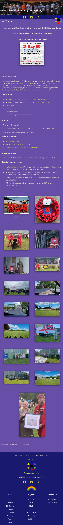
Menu (7, 21)
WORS (31, 503)
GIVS (31, 506)
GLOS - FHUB (31, 512)
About (10, 499)
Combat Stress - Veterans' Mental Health (22, 148)
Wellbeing (31, 516)
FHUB (31, 509)
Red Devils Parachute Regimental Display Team (28, 99)
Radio (10, 519)
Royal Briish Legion (13, 141)
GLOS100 (31, 519)
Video (10, 522)
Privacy (10, 516)
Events (10, 509)
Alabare (32, 172)
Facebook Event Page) (24, 83)
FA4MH (31, 499)
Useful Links (52, 503)
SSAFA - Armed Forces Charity (18, 144)
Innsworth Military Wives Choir (38, 102)
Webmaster (31, 459)
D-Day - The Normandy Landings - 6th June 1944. (33, 90)
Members (10, 512)
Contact (10, 503)
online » (52, 128)
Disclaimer (10, 506)
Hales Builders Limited (15, 167)
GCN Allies (52, 499)
